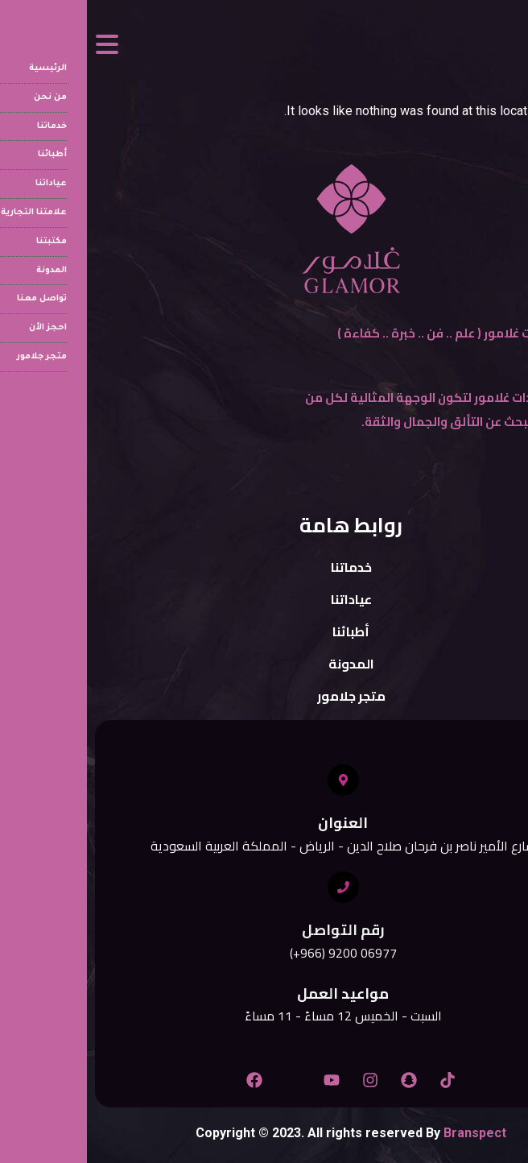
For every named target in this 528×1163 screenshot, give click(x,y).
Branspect (388, 1132)
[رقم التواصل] (256, 887)
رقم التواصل (256, 930)
